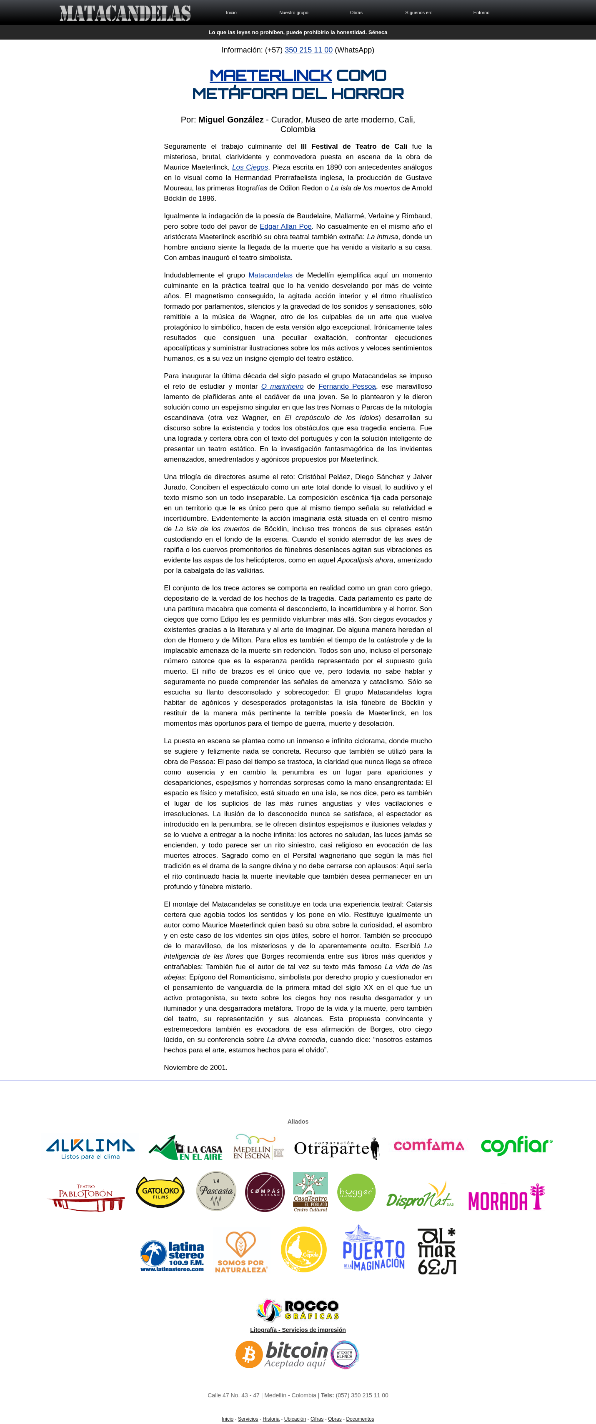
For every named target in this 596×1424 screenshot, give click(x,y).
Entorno (481, 12)
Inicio (231, 12)
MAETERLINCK (271, 75)
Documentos (360, 1419)
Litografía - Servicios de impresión (298, 1330)
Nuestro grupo (293, 12)
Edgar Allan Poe (286, 226)
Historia (271, 1419)
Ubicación (295, 1419)
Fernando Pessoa (347, 386)
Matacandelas (270, 275)
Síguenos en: (419, 12)
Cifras (317, 1419)
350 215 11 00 (309, 50)
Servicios (248, 1419)
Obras (356, 12)
